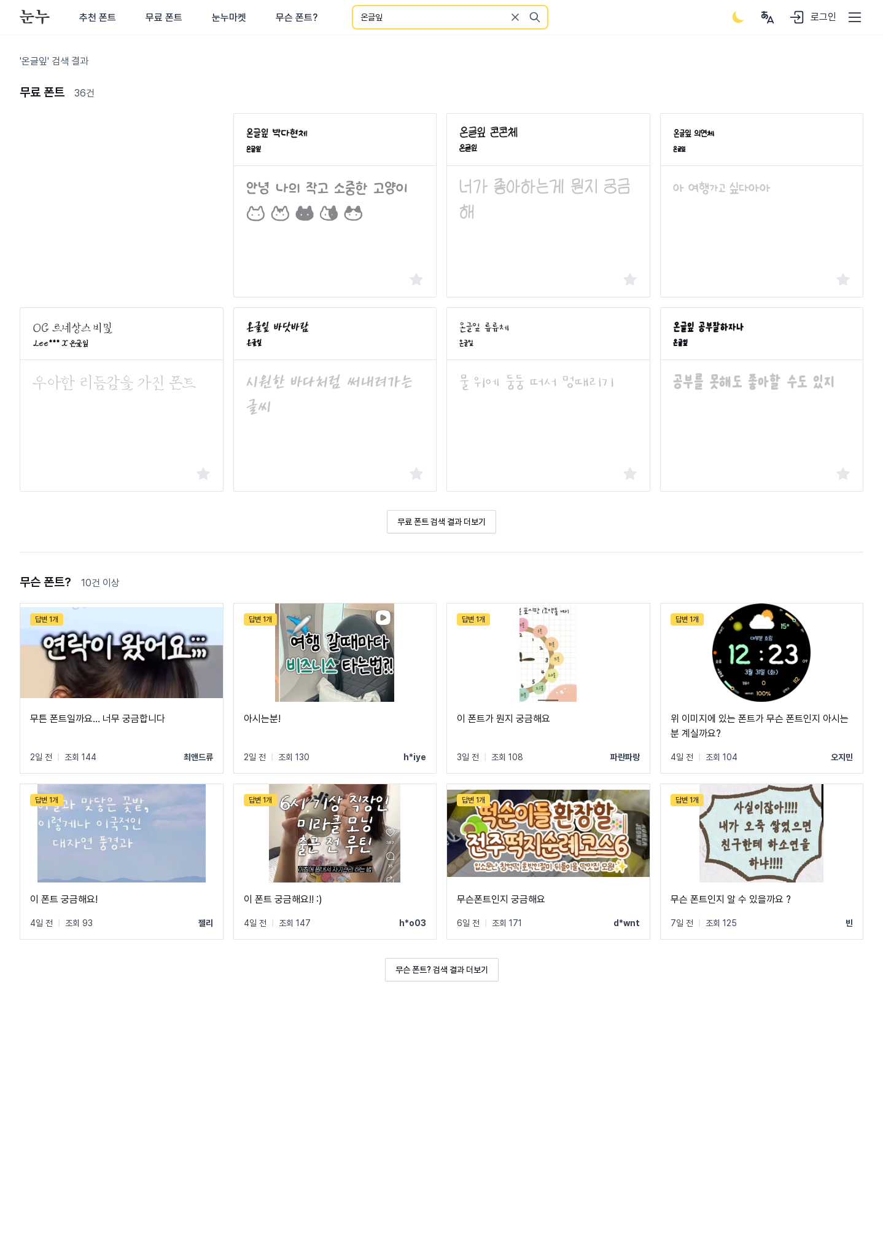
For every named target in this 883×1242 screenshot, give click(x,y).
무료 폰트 (164, 17)
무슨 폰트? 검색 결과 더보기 (441, 970)
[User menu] (767, 17)
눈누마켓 (229, 17)
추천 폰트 (97, 17)
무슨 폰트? (296, 17)
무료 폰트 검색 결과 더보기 (441, 522)
